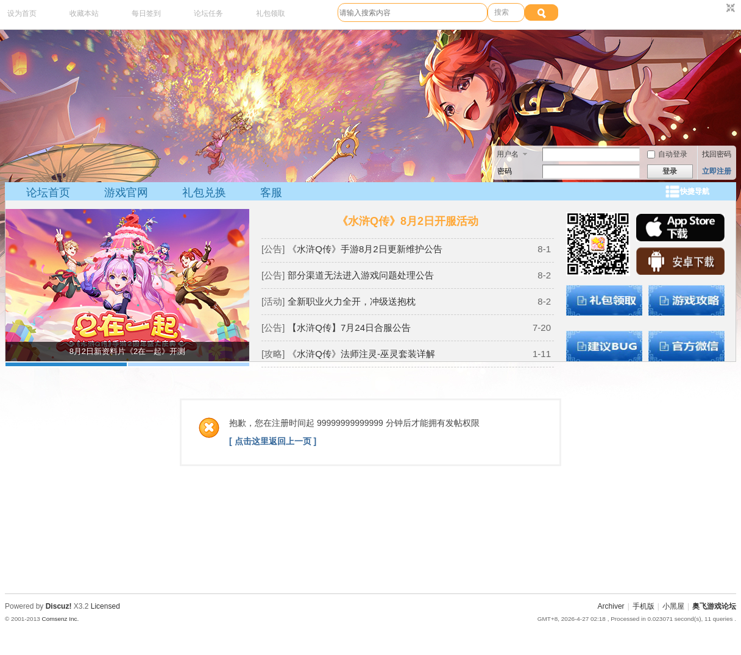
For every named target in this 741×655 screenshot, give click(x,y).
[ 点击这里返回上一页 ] (272, 441)
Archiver (611, 606)
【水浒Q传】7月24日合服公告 (349, 327)
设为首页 (22, 13)
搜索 (501, 12)
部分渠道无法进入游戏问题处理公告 (361, 275)
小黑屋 (673, 606)
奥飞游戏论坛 (714, 606)
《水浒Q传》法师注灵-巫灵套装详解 (361, 354)
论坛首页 (48, 192)
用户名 (508, 154)
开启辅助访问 (719, 8)
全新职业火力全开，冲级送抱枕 (352, 301)
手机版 (643, 606)
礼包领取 (270, 13)
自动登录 (667, 154)
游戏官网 (126, 192)
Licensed (105, 606)
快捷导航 (694, 191)
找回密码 (716, 154)
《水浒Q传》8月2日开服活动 (407, 221)
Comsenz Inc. (60, 618)
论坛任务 (208, 13)
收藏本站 (84, 13)
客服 (271, 192)
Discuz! (59, 606)
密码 (504, 171)
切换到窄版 (729, 8)
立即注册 (716, 171)
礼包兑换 (204, 192)
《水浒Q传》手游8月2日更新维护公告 (365, 249)
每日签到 (146, 13)
